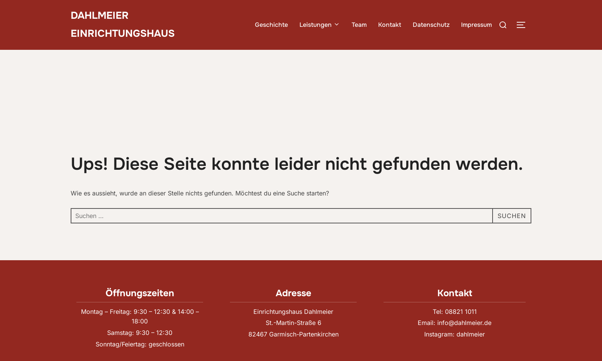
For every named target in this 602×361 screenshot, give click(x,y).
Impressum (476, 25)
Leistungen (319, 25)
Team (359, 25)
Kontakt (389, 25)
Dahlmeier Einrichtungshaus (123, 24)
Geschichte (271, 25)
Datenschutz (431, 25)
